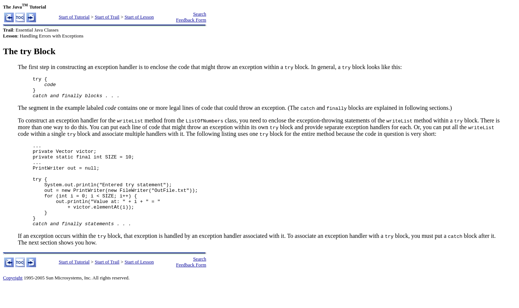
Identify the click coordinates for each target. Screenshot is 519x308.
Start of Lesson (139, 17)
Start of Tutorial (74, 17)
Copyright (13, 299)
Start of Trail (107, 17)
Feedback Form (191, 20)
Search (199, 14)
